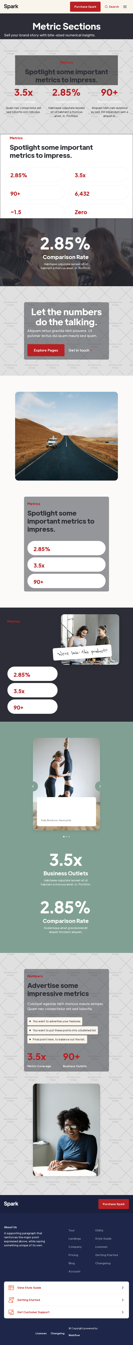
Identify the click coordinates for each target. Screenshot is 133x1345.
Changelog (102, 1263)
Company (75, 1246)
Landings (75, 1238)
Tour (72, 1230)
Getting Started (106, 1255)
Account (74, 1271)
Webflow (74, 1335)
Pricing (73, 1255)
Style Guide (103, 1238)
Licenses (101, 1246)
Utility (99, 1230)
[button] (125, 7)
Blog (72, 1263)
